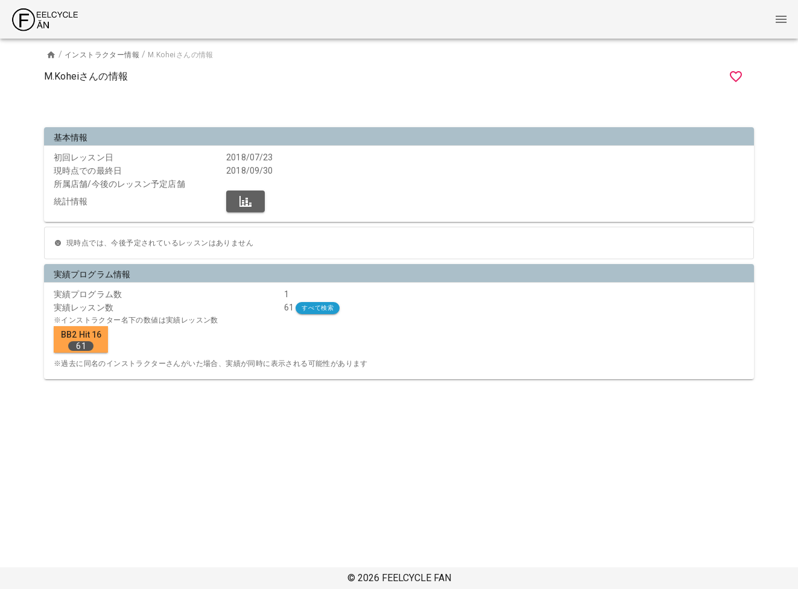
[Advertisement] (399, 107)
